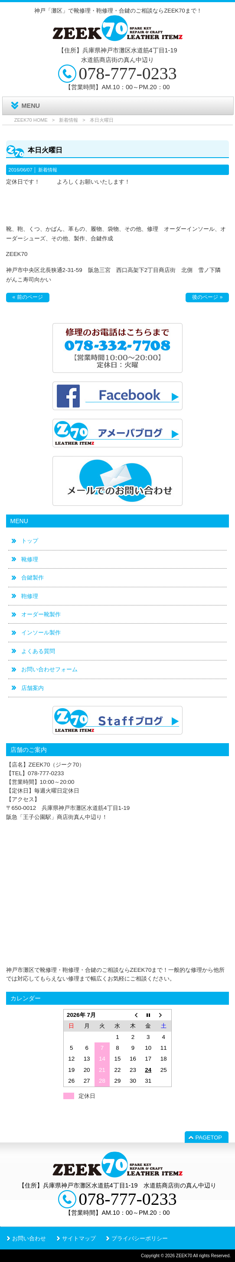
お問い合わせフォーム (49, 669)
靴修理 (29, 559)
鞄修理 (29, 596)
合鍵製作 (32, 577)
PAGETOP (209, 1137)
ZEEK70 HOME (31, 120)
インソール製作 (41, 632)
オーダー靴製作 (41, 614)
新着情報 (68, 120)
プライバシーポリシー (139, 1238)
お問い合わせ (29, 1238)
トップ (29, 540)
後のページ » (207, 297)
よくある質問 (38, 651)
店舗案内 (32, 688)
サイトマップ (79, 1238)
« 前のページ (28, 297)
